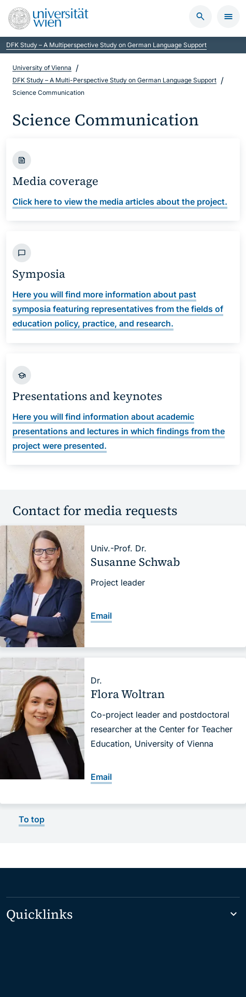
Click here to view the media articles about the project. (119, 201)
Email (101, 615)
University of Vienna (41, 68)
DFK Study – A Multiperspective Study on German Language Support (106, 45)
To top (32, 819)
